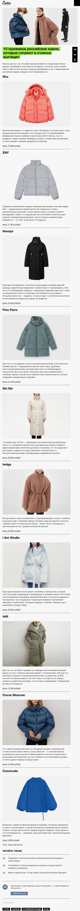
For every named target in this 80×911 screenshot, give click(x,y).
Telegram (75, 49)
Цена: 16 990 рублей (11, 146)
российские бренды (32, 909)
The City (6, 3)
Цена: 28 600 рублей (11, 458)
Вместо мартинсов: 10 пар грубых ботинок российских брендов (37, 873)
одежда (16, 909)
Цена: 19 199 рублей (11, 382)
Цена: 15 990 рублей (11, 688)
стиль (6, 909)
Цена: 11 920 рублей (11, 224)
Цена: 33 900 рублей (11, 303)
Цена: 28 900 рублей (11, 610)
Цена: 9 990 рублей (10, 840)
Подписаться (19, 893)
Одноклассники (75, 59)
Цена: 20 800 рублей (11, 531)
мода (46, 909)
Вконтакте (75, 54)
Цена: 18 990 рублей (11, 764)
